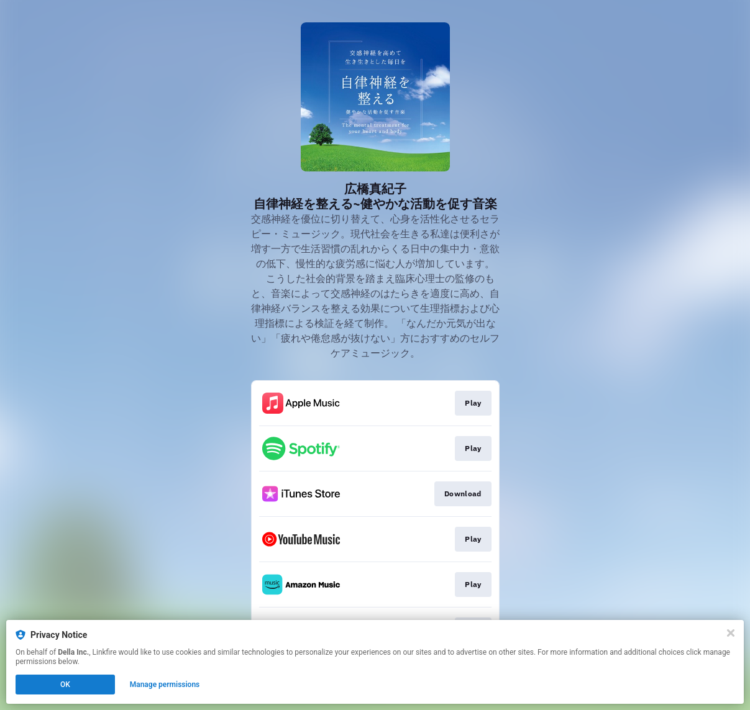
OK (65, 684)
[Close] (731, 633)
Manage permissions (165, 684)
